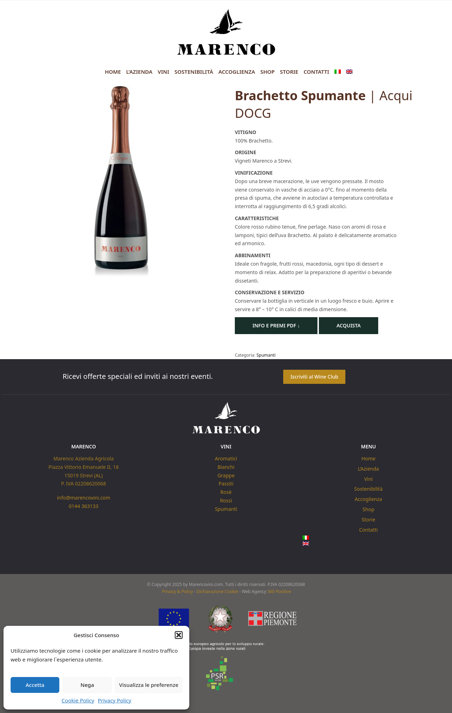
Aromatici (226, 458)
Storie (289, 71)
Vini (163, 71)
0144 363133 (84, 506)
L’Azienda (139, 71)
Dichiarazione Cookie (217, 592)
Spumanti (265, 355)
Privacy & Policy (177, 592)
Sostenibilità (193, 71)
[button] (178, 635)
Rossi (226, 500)
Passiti (226, 483)
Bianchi (226, 467)
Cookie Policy (77, 700)
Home (113, 71)
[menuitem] (337, 72)
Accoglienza (236, 71)
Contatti (316, 71)
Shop (267, 71)
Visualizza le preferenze (148, 684)
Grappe (226, 475)
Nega (87, 684)
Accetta (34, 684)
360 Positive (279, 592)
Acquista (349, 325)
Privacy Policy (114, 700)
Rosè (226, 492)
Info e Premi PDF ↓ (276, 325)
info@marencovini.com (83, 497)
